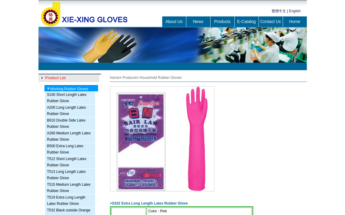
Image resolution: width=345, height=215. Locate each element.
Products (222, 21)
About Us (174, 21)
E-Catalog (246, 21)
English (295, 11)
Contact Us (270, 21)
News (198, 21)
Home (294, 21)
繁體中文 (279, 11)
